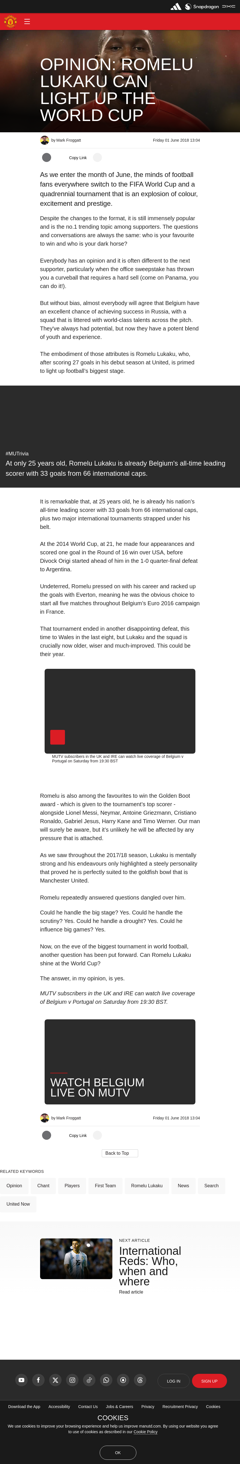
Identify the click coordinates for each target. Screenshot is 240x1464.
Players (72, 1218)
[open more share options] (97, 157)
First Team (105, 1218)
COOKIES (112, 1418)
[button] (27, 21)
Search (211, 1218)
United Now (18, 1237)
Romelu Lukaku (147, 1218)
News (183, 1218)
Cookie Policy (146, 1432)
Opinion (14, 1218)
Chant (43, 1218)
